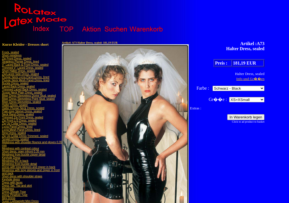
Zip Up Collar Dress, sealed (19, 123)
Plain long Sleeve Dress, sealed (22, 111)
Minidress (8, 188)
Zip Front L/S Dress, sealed (19, 120)
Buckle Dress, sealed (15, 83)
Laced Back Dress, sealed (18, 86)
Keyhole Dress (11, 157)
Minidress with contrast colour (20, 148)
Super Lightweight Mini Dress (20, 201)
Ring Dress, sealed (14, 132)
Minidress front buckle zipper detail (23, 154)
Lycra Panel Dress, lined (17, 126)
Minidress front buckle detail (19, 164)
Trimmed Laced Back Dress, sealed (24, 89)
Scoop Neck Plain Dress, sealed (22, 92)
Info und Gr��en (250, 79)
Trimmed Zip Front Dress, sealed (22, 117)
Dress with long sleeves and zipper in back (28, 167)
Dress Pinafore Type (14, 195)
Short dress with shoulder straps (22, 176)
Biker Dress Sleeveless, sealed (21, 101)
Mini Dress (8, 198)
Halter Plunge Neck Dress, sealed (23, 108)
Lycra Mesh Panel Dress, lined (21, 129)
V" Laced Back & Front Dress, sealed (25, 64)
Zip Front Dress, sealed (16, 58)
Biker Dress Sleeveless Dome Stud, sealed (29, 95)
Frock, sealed (10, 52)
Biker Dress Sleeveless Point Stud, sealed (28, 98)
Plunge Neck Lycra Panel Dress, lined (25, 77)
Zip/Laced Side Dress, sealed (20, 74)
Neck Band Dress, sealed (18, 114)
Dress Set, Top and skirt (17, 185)
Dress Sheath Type (14, 191)
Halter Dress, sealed (15, 105)
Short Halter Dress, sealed (18, 70)
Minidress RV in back (15, 160)
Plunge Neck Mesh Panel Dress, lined (25, 80)
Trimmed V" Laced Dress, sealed (22, 67)
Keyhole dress (11, 179)
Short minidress (11, 55)
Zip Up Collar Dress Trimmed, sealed (25, 136)
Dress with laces (12, 182)
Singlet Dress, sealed (15, 139)
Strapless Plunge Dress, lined (20, 61)
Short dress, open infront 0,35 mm (23, 151)
